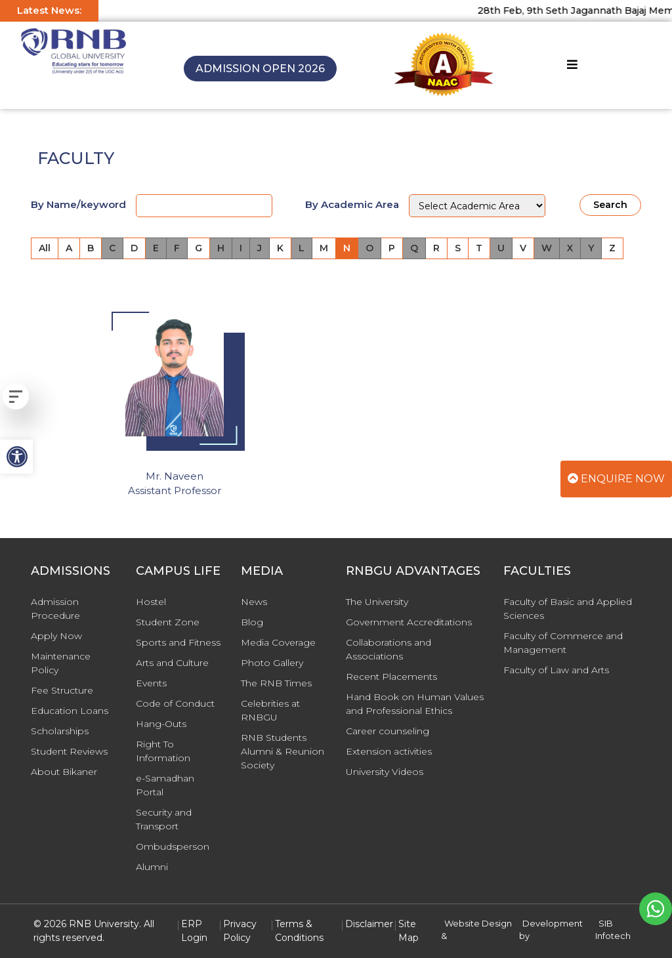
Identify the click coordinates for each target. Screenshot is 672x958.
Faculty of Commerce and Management (563, 643)
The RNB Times (276, 683)
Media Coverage (278, 642)
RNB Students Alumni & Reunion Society (282, 751)
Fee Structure (62, 690)
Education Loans (69, 711)
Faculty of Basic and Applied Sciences (567, 608)
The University (377, 602)
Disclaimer (369, 924)
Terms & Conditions (299, 931)
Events (151, 683)
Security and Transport (164, 819)
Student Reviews (69, 751)
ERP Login (194, 931)
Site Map (408, 931)
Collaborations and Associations (388, 649)
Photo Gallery (272, 663)
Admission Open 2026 (260, 68)
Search (610, 205)
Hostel (151, 602)
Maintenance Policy (61, 663)
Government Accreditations (409, 622)
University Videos (384, 772)
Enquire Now (616, 478)
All (45, 248)
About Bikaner (64, 772)
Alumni (152, 867)
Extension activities (389, 751)
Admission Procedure (55, 608)
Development (552, 923)
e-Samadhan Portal (165, 785)
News (254, 602)
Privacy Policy (240, 931)
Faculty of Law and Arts (556, 670)
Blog (252, 622)
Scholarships (60, 731)
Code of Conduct (175, 703)
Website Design (478, 923)
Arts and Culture (172, 663)
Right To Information (163, 751)
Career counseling (387, 731)
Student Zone (168, 622)
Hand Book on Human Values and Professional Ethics (415, 704)
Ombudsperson (172, 846)
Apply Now (56, 636)
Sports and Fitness (178, 642)
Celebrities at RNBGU (270, 710)
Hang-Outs (161, 724)
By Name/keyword (78, 204)
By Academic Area (352, 204)
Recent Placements (391, 676)
